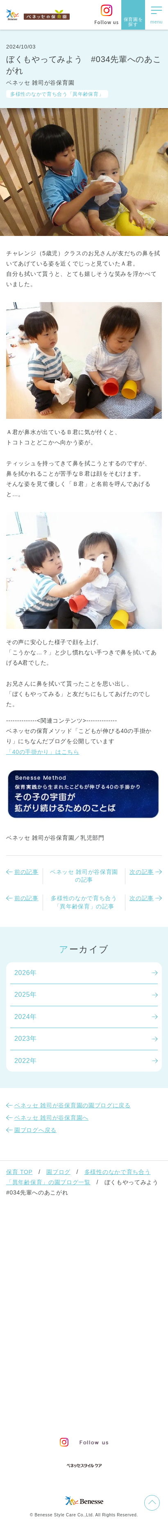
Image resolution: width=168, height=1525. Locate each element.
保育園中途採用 (59, 1416)
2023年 (25, 1038)
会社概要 (128, 1387)
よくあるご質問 (35, 1355)
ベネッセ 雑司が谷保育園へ (51, 1117)
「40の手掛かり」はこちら (42, 752)
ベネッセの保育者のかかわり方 (62, 1250)
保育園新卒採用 (109, 1416)
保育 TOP (19, 1172)
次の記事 (141, 872)
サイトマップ (90, 1387)
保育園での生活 (35, 1271)
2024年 (25, 1016)
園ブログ (58, 1172)
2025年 (25, 994)
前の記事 (26, 872)
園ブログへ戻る (35, 1130)
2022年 (25, 1060)
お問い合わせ (45, 1387)
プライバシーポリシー (55, 1401)
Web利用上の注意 (118, 1401)
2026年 (25, 972)
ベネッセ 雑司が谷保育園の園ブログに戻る (72, 1105)
